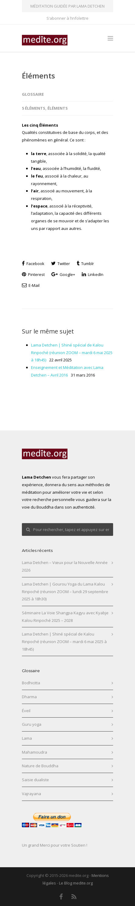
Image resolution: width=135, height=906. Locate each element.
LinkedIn (92, 274)
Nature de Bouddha (40, 765)
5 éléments (33, 108)
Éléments (38, 76)
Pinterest (33, 274)
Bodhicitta (31, 682)
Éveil (26, 710)
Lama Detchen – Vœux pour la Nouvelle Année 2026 (65, 566)
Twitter (60, 263)
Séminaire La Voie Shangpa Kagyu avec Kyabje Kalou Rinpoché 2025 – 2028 (65, 616)
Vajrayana (31, 793)
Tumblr (85, 263)
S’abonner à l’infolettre (67, 18)
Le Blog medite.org (76, 883)
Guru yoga (31, 724)
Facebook (33, 263)
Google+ (63, 274)
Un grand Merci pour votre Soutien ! (54, 845)
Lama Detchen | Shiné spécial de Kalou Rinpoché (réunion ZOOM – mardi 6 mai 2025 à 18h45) (71, 352)
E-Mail (31, 285)
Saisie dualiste (35, 779)
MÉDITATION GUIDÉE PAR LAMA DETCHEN (67, 6)
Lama (27, 738)
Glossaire (33, 94)
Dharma (29, 696)
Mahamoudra (34, 752)
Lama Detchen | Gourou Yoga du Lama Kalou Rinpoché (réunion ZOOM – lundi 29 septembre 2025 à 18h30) (65, 591)
